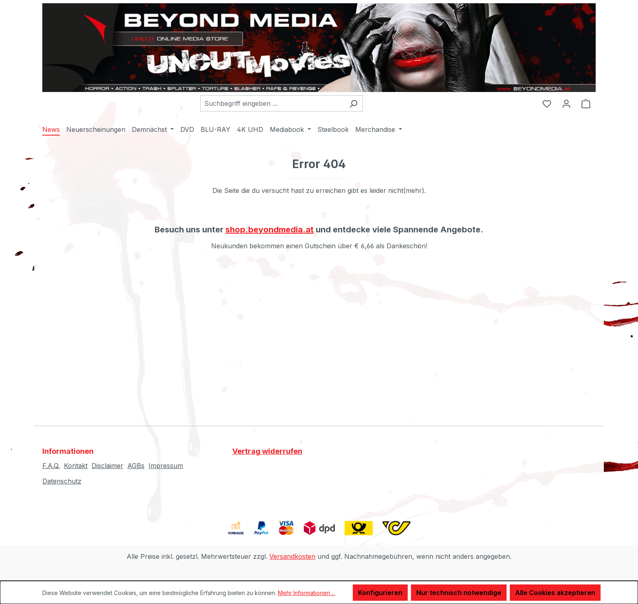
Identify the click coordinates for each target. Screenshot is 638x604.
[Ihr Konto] (566, 103)
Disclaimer (107, 466)
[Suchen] (353, 103)
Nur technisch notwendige (458, 593)
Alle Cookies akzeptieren (555, 593)
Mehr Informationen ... (306, 592)
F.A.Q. (51, 466)
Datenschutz (61, 481)
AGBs (135, 466)
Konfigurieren (380, 593)
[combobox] (272, 103)
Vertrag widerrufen (267, 451)
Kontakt (75, 466)
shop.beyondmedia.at (269, 229)
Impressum (166, 466)
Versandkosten (292, 556)
